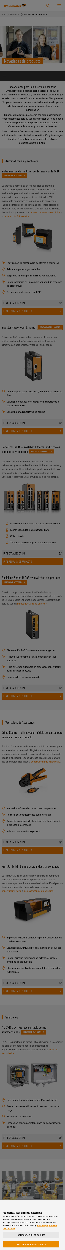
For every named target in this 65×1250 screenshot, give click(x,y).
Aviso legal (43, 1225)
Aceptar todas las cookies (31, 1244)
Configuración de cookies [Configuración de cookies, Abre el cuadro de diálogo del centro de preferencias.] (31, 1235)
